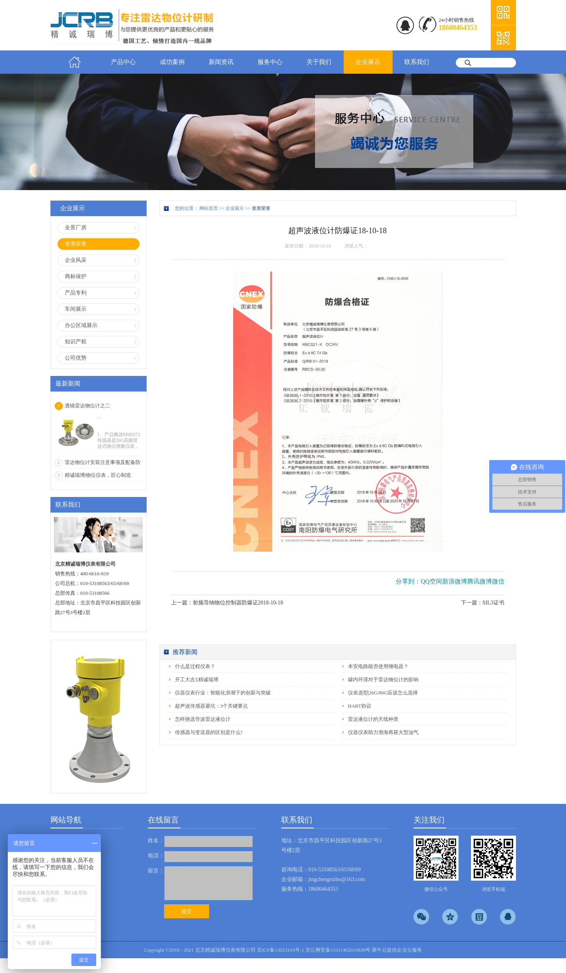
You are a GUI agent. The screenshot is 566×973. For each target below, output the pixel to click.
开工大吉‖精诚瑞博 (196, 679)
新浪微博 (454, 581)
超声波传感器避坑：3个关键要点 (211, 706)
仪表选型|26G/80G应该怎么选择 (383, 693)
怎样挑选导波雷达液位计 (202, 719)
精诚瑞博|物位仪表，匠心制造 (98, 475)
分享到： (408, 581)
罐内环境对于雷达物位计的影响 (383, 679)
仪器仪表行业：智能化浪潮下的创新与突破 (223, 693)
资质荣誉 (261, 208)
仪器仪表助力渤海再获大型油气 (383, 732)
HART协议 (360, 706)
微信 (498, 581)
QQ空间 (431, 581)
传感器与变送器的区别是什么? (209, 732)
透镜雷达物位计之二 (87, 406)
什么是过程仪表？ (195, 666)
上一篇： (227, 603)
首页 (74, 62)
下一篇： (482, 603)
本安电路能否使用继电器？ (378, 666)
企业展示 (234, 208)
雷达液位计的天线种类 (373, 719)
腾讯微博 (479, 581)
